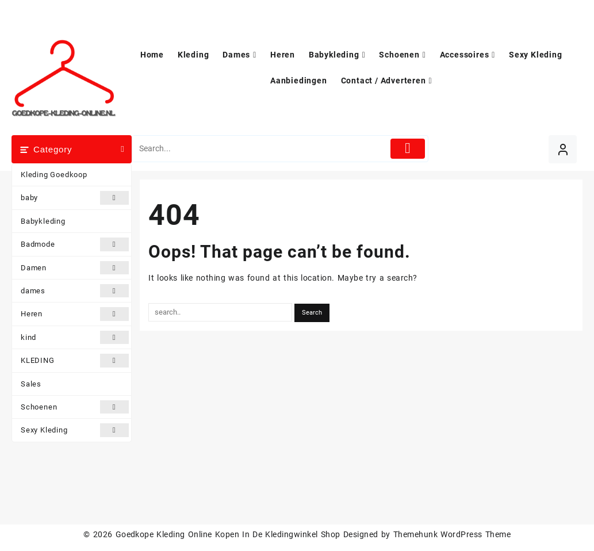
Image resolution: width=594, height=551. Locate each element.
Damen (75, 267)
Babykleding (43, 221)
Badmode (75, 244)
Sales (31, 384)
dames (75, 290)
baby (75, 197)
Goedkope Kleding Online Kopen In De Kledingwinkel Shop (228, 534)
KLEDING (75, 360)
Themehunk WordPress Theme (452, 534)
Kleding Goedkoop (54, 174)
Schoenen (75, 407)
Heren (75, 313)
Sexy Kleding (75, 430)
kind (75, 337)
